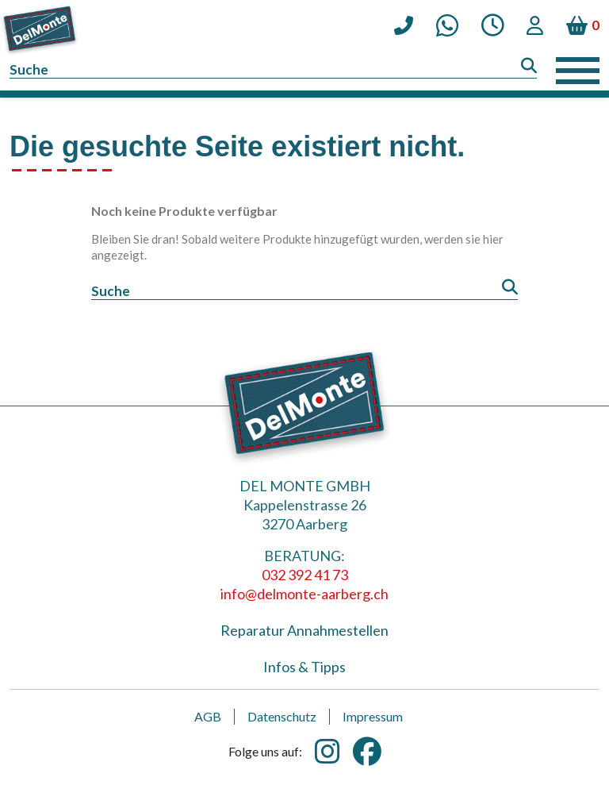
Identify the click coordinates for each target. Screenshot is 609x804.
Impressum (373, 716)
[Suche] (273, 70)
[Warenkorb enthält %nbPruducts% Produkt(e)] (582, 25)
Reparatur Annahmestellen (304, 630)
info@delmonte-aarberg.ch (304, 593)
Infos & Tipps (304, 666)
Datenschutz (281, 716)
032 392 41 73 (305, 574)
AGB (207, 716)
